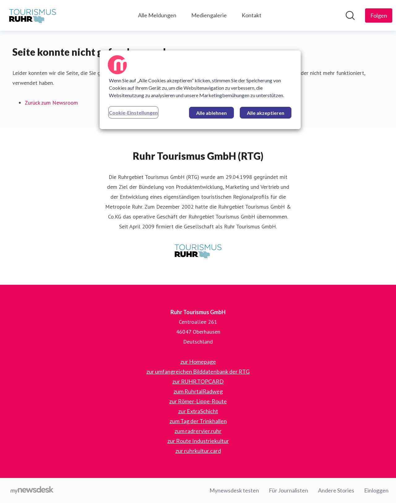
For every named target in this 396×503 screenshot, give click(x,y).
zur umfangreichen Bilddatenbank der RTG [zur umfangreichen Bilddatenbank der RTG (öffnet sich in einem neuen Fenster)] (198, 371)
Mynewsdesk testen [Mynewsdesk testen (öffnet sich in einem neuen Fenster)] (234, 490)
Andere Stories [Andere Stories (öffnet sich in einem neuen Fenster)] (336, 490)
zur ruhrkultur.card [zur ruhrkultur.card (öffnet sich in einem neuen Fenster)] (198, 450)
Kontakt (251, 15)
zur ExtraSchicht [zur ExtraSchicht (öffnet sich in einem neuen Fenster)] (198, 411)
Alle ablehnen (211, 113)
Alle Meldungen (157, 15)
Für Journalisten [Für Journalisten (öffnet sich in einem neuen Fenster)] (288, 490)
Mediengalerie (209, 15)
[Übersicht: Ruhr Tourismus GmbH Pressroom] (32, 15)
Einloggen (376, 490)
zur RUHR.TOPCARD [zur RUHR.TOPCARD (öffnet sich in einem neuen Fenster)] (198, 381)
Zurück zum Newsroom (51, 102)
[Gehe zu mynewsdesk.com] (32, 491)
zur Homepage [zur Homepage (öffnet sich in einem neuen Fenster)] (198, 361)
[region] (200, 89)
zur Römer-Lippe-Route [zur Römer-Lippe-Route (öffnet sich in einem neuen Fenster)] (198, 401)
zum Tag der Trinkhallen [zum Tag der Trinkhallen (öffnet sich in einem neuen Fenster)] (198, 421)
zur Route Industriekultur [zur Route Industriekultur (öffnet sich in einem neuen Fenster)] (198, 440)
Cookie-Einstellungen (133, 112)
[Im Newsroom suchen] (350, 15)
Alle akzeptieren (265, 113)
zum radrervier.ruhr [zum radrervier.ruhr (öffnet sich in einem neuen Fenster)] (198, 430)
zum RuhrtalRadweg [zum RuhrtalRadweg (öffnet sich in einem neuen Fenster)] (198, 391)
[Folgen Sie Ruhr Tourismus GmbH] (378, 15)
